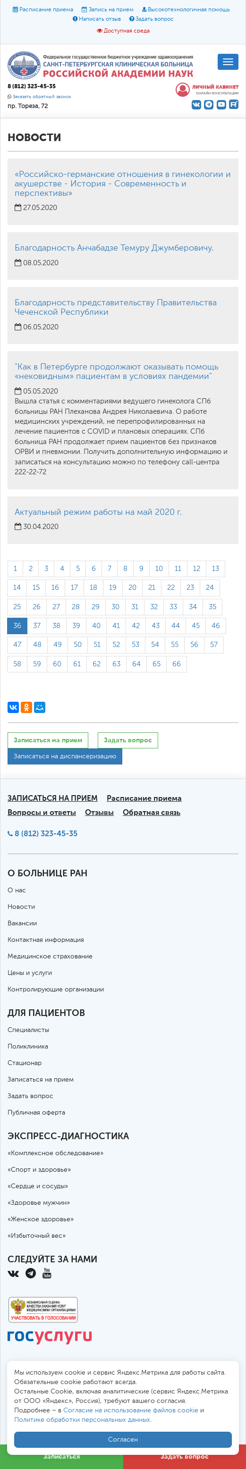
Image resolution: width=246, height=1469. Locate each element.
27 (56, 607)
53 (135, 644)
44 (175, 626)
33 (173, 607)
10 (159, 568)
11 (178, 568)
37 (37, 626)
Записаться (61, 1456)
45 (196, 626)
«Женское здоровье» (41, 1219)
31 (134, 607)
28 (76, 607)
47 (17, 644)
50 (78, 644)
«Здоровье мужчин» (39, 1203)
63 (116, 664)
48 (37, 644)
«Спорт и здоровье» (39, 1170)
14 (17, 587)
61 (77, 664)
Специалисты (28, 1030)
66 (176, 664)
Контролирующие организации (56, 989)
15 (36, 587)
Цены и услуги (30, 973)
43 (156, 626)
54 (155, 644)
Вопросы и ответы (42, 812)
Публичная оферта (36, 1112)
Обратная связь (151, 812)
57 (214, 644)
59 (37, 664)
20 (132, 587)
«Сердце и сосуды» (38, 1186)
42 (136, 626)
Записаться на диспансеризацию (65, 756)
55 (174, 644)
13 (215, 568)
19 (113, 587)
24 (210, 587)
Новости (21, 907)
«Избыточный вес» (37, 1236)
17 (74, 587)
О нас (17, 890)
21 (151, 587)
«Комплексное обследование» (55, 1153)
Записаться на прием (48, 740)
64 (136, 664)
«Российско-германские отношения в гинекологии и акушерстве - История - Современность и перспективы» (123, 184)
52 (116, 644)
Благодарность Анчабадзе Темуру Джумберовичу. (114, 248)
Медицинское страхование (50, 956)
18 (93, 587)
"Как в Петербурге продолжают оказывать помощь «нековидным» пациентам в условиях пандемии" (116, 372)
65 (157, 664)
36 (17, 626)
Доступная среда (127, 31)
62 (97, 664)
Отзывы (99, 812)
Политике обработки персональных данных (82, 1420)
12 (196, 568)
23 (190, 587)
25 (17, 607)
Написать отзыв (100, 19)
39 (76, 626)
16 (55, 587)
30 (115, 607)
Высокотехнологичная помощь (189, 10)
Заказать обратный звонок (42, 97)
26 (37, 607)
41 (116, 626)
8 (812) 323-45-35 (46, 833)
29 (96, 607)
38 (56, 626)
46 (216, 626)
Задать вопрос (155, 19)
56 (194, 644)
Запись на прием (111, 10)
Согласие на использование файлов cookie (130, 1410)
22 (171, 587)
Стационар (25, 1063)
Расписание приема (46, 10)
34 (193, 607)
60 (57, 664)
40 (96, 626)
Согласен (123, 1439)
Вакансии (22, 923)
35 (212, 607)
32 (154, 607)
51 (97, 644)
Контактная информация (46, 940)
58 (17, 664)
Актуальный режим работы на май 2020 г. (98, 512)
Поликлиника (28, 1046)
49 (57, 644)
